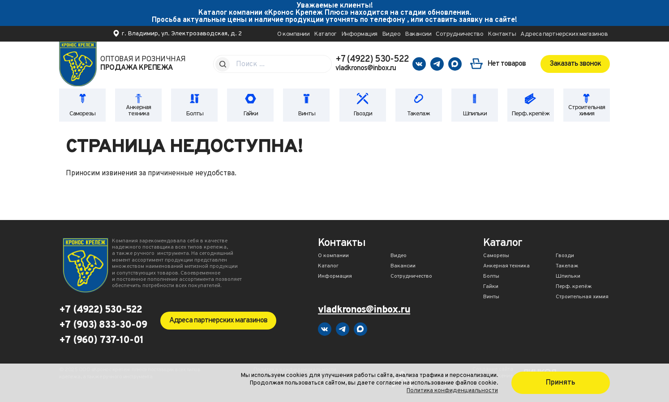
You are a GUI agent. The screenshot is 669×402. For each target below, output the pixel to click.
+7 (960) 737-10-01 (101, 340)
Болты (194, 114)
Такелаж (418, 114)
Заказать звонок (575, 63)
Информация (359, 34)
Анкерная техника (138, 111)
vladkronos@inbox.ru (365, 68)
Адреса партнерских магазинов (564, 34)
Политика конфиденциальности (452, 390)
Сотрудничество (459, 34)
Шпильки (475, 114)
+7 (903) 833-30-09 (103, 325)
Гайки (250, 114)
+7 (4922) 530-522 (372, 59)
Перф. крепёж (530, 114)
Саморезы (82, 114)
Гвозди (362, 114)
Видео (391, 34)
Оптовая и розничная (143, 63)
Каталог (325, 34)
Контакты (502, 34)
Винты (306, 114)
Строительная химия (586, 111)
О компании (293, 34)
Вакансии (418, 34)
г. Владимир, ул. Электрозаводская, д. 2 (182, 34)
